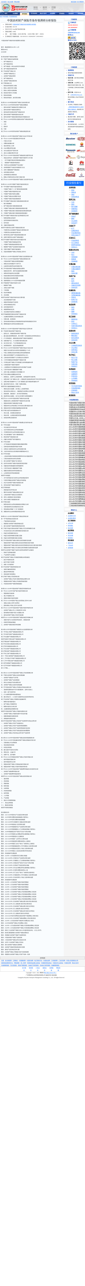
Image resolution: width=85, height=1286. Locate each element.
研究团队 (70, 525)
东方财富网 (8, 960)
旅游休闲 (72, 331)
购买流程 (73, 2)
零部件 (73, 297)
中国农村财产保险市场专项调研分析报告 (24, 24)
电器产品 (74, 362)
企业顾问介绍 (72, 516)
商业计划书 (75, 392)
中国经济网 (67, 963)
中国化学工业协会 (58, 963)
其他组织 (74, 380)
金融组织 (74, 374)
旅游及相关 (75, 333)
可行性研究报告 (76, 386)
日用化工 (74, 323)
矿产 (72, 228)
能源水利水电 (74, 250)
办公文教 (72, 343)
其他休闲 (74, 340)
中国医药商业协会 (46, 963)
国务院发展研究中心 (7, 963)
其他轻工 (74, 328)
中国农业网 (46, 960)
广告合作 (70, 545)
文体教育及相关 (76, 345)
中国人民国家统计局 (72, 960)
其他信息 (74, 287)
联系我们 (70, 538)
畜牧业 (73, 192)
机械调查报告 (55, 965)
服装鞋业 (74, 319)
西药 (72, 204)
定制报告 (74, 390)
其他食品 (74, 314)
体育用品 (74, 350)
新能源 (73, 259)
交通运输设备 (76, 267)
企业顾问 (71, 513)
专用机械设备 (76, 295)
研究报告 (6, 16)
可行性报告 (13, 965)
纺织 (72, 321)
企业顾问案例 (72, 518)
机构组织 (72, 369)
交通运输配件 (76, 269)
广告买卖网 (62, 960)
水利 (72, 252)
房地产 (73, 216)
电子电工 (72, 355)
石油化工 (72, 238)
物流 (72, 271)
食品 (72, 307)
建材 (72, 218)
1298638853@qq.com (74, 32)
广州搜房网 (54, 960)
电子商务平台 (38, 960)
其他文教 (74, 352)
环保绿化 (74, 376)
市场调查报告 (13, 16)
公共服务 (74, 378)
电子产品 (74, 357)
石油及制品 (75, 240)
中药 (72, 202)
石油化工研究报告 (45, 965)
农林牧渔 (72, 187)
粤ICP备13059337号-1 (50, 972)
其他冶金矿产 (76, 235)
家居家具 (72, 395)
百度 (2, 960)
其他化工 (74, 247)
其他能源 (74, 261)
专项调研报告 (5, 965)
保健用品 (74, 209)
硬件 (72, 279)
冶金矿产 (72, 226)
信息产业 (72, 276)
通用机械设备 (76, 293)
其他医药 (74, 211)
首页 (1, 16)
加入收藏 (10, 2)
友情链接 (70, 547)
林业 (72, 190)
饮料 (72, 309)
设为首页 (4, 2)
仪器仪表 (74, 364)
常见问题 (70, 535)
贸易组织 (74, 372)
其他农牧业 (75, 197)
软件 (72, 281)
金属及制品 (75, 230)
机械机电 (72, 290)
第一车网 (23, 963)
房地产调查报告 (22, 965)
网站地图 (17, 2)
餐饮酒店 (74, 335)
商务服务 (71, 540)
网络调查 (16, 963)
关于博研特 (80, 2)
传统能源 (74, 257)
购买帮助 (71, 530)
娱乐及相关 (75, 338)
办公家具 (74, 221)
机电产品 (74, 299)
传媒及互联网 (76, 285)
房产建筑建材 (74, 214)
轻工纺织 (72, 316)
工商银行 (15, 960)
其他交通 (74, 273)
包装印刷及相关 (76, 326)
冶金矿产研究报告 (33, 965)
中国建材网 (22, 960)
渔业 (72, 194)
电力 (72, 255)
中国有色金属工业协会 (33, 963)
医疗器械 (74, 206)
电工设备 (74, 360)
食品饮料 (72, 304)
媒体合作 (70, 543)
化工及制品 (75, 242)
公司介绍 (70, 523)
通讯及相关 (75, 283)
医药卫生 (72, 199)
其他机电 (74, 302)
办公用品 (74, 347)
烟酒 (72, 311)
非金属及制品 (76, 233)
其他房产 (74, 223)
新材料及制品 (76, 245)
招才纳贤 (70, 528)
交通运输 (72, 264)
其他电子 (74, 366)
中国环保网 (30, 960)
